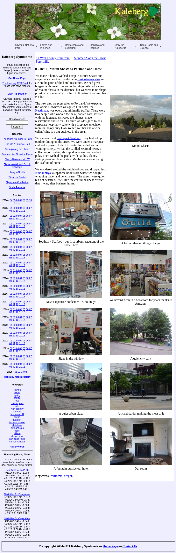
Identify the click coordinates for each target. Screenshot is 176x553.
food (17, 400)
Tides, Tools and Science (149, 46)
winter (17, 392)
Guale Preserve (17, 187)
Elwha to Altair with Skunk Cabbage (17, 165)
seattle (17, 398)
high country (17, 409)
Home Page (110, 546)
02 (14, 208)
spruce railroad (17, 441)
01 (11, 208)
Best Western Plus (88, 79)
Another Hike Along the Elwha (17, 154)
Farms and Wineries (46, 46)
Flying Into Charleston (17, 182)
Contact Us (130, 546)
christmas (17, 425)
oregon (68, 476)
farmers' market (17, 422)
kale (17, 406)
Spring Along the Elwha (17, 149)
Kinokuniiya (43, 173)
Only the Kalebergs (120, 46)
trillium (17, 433)
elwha (17, 417)
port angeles (17, 403)
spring (17, 395)
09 (27, 200)
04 (11, 200)
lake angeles (17, 428)
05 (14, 200)
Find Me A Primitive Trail (17, 144)
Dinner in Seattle (17, 177)
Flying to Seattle (17, 172)
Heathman (41, 110)
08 (24, 200)
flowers (17, 389)
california (56, 476)
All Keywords (17, 446)
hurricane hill (17, 414)
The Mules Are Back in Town (17, 139)
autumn (17, 419)
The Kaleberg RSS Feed (15, 83)
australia (17, 411)
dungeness (17, 436)
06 (17, 200)
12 (19, 203)
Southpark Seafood (69, 138)
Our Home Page (17, 78)
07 (20, 200)
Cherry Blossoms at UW (17, 159)
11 (15, 203)
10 (30, 200)
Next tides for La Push (17, 470)
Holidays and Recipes (97, 46)
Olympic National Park (24, 46)
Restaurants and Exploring (74, 46)
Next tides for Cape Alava (17, 518)
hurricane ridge (17, 439)
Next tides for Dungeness (17, 494)
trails (17, 430)
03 (17, 208)
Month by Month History (17, 377)
